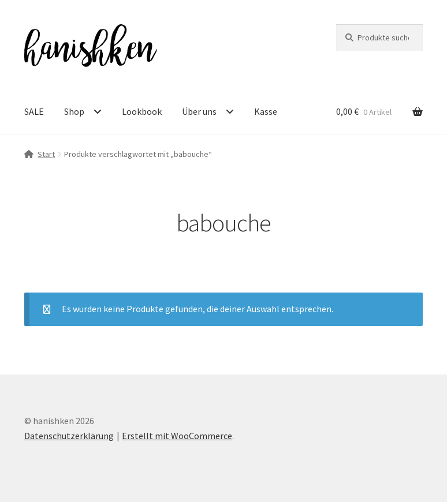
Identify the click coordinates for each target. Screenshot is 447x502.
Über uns (199, 111)
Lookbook (142, 111)
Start (46, 154)
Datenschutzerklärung (69, 435)
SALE (34, 111)
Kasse (265, 111)
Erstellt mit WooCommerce (177, 435)
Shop (74, 111)
